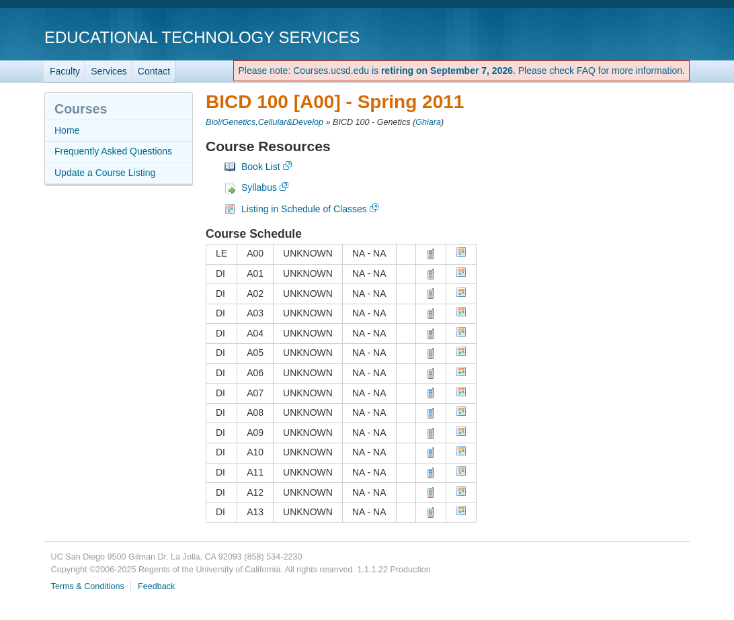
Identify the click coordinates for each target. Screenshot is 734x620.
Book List (260, 166)
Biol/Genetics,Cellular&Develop (264, 122)
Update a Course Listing (104, 172)
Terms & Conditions (87, 586)
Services (109, 71)
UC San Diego (613, 36)
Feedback (156, 586)
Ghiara (428, 122)
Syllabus (259, 187)
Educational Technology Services (202, 37)
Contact (154, 71)
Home (66, 130)
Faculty (65, 71)
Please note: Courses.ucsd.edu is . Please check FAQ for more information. (461, 70)
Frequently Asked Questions (113, 151)
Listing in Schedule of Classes (304, 209)
